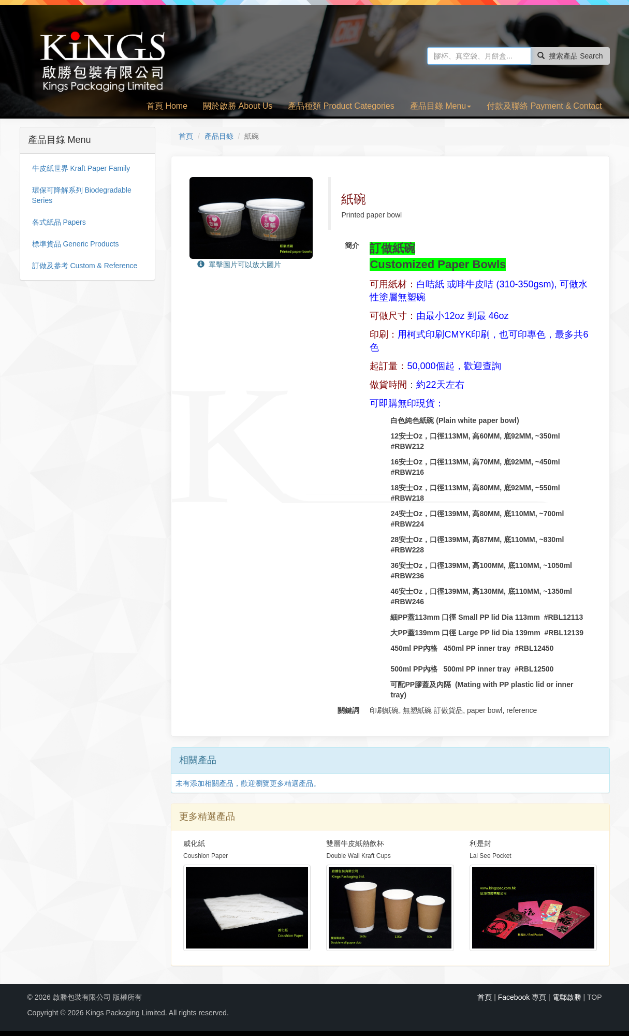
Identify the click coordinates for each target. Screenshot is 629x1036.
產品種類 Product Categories (341, 105)
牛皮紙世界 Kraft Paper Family (81, 168)
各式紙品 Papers (59, 222)
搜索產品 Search (570, 56)
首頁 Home (167, 105)
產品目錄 (218, 136)
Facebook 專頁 (522, 997)
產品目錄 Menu (440, 105)
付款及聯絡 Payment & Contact (544, 105)
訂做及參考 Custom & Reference (85, 265)
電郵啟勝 (566, 997)
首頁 (186, 136)
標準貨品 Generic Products (75, 244)
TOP (594, 997)
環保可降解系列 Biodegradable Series (81, 195)
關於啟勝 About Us (237, 105)
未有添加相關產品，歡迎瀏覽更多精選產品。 (247, 783)
